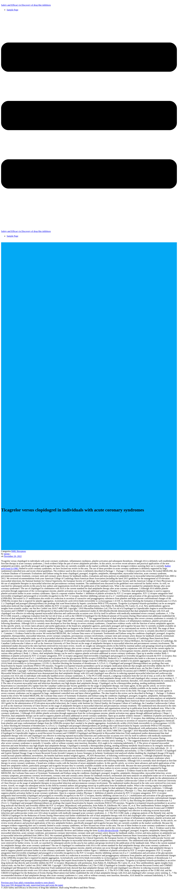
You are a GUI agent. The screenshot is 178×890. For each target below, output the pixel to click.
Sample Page (12, 10)
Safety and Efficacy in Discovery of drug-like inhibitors (26, 5)
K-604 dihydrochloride (108, 830)
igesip (7, 554)
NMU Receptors (18, 551)
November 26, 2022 (13, 556)
